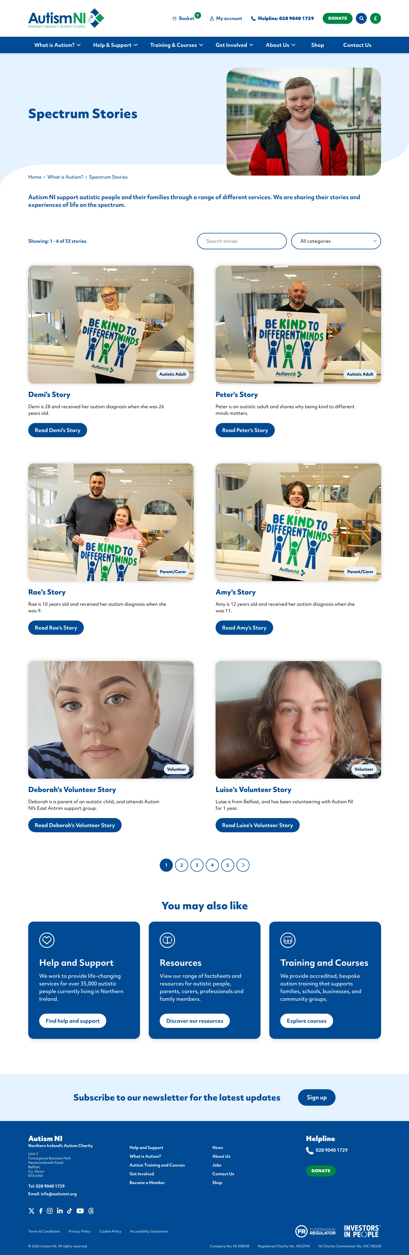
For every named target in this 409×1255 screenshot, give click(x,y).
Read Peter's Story (245, 430)
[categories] (336, 241)
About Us (221, 1156)
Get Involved (142, 1174)
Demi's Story (49, 394)
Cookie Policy (110, 1231)
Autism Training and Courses (157, 1165)
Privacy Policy (79, 1231)
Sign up (317, 1097)
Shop (217, 1182)
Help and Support (146, 1147)
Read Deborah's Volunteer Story (75, 825)
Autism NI (45, 1138)
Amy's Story (236, 592)
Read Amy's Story (244, 627)
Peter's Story (237, 394)
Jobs (216, 1165)
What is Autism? (65, 177)
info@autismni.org (59, 1194)
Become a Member (147, 1182)
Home (35, 177)
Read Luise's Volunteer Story (257, 825)
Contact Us (223, 1174)
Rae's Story (47, 592)
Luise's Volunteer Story (253, 789)
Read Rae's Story (56, 627)
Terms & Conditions (44, 1231)
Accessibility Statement (149, 1231)
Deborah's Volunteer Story (72, 789)
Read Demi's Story (58, 430)
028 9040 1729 (296, 18)
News (217, 1147)
